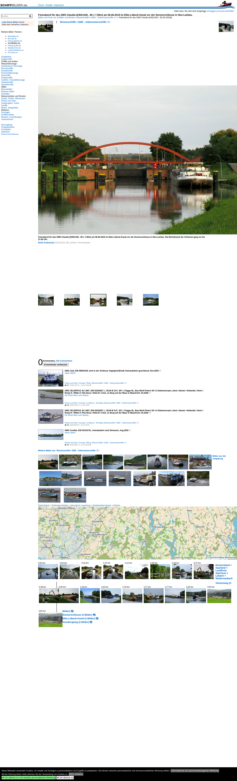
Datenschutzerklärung (9, 134)
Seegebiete (6, 57)
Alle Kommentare (64, 361)
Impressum (59, 5)
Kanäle (4, 105)
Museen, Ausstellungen (11, 117)
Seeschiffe (5, 75)
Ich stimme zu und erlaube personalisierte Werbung (28, 777)
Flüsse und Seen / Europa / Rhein (78, 383)
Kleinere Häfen (7, 91)
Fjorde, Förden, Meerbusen (13, 98)
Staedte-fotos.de (14, 48)
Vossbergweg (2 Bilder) (75, 622)
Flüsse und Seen (8, 101)
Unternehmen (7, 119)
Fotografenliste (7, 127)
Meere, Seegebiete (9, 108)
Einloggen (211, 11)
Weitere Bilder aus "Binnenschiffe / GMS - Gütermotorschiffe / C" (68, 450)
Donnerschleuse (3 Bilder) (77, 614)
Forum (41, 5)
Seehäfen (5, 94)
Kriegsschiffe (6, 77)
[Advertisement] (95, 55)
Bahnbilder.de (13, 36)
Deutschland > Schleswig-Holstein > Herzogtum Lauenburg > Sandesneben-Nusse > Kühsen (79, 505)
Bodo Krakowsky (46, 243)
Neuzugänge (6, 125)
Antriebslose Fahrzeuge (11, 66)
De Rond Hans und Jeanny (77, 395)
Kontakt (49, 5)
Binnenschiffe (83, 17)
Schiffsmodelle (7, 115)
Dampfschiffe (7, 71)
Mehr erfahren (76, 774)
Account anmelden (225, 11)
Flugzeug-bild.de (14, 46)
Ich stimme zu (65, 777)
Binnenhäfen (6, 89)
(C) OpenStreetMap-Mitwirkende (221, 557)
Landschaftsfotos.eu (16, 50)
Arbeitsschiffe (7, 82)
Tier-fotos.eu (13, 52)
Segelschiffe (6, 59)
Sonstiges (5, 112)
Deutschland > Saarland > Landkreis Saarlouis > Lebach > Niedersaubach (224, 572)
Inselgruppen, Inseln (10, 103)
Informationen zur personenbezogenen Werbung (195, 770)
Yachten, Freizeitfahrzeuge (13, 80)
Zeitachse (5, 132)
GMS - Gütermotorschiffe (102, 17)
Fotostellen (6, 129)
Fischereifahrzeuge (9, 73)
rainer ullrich (70, 373)
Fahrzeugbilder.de (15, 41)
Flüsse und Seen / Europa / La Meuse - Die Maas (84, 403)
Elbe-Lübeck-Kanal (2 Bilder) (78, 618)
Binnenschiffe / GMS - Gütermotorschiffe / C (85, 22)
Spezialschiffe (7, 84)
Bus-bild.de (12, 39)
